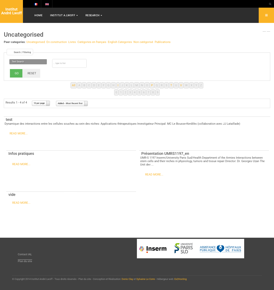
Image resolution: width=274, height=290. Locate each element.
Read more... (19, 133)
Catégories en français (91, 42)
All (73, 85)
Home (38, 15)
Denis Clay (127, 279)
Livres (72, 42)
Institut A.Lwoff (64, 15)
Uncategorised (35, 42)
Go (17, 73)
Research (93, 15)
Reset (32, 73)
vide (11, 194)
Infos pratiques (21, 153)
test (9, 119)
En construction (56, 42)
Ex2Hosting (180, 279)
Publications (163, 42)
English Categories (120, 42)
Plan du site (25, 261)
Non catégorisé (143, 42)
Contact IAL (25, 254)
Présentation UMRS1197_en (165, 153)
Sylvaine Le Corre (145, 279)
